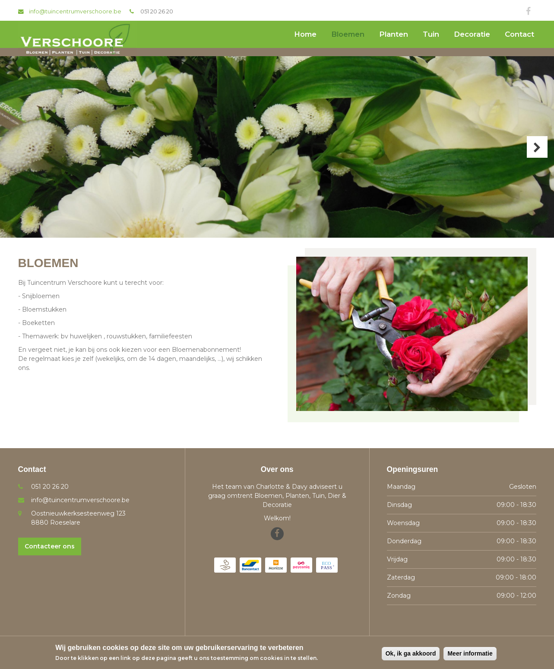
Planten (393, 34)
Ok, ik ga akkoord (411, 653)
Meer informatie (469, 653)
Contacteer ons (50, 546)
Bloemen (347, 34)
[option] (277, 146)
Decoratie (472, 34)
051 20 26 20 (156, 11)
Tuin (431, 34)
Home (305, 34)
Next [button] (537, 147)
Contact (519, 34)
